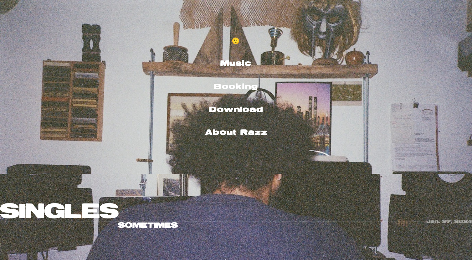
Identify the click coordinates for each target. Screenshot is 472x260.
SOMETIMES (148, 225)
